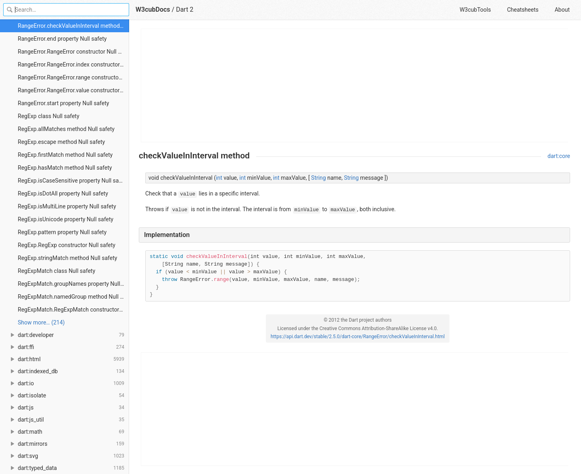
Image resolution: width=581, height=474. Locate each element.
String (318, 178)
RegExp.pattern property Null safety (62, 232)
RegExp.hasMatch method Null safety (65, 167)
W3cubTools (475, 9)
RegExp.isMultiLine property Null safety (67, 206)
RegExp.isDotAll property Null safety (63, 193)
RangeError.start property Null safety (63, 103)
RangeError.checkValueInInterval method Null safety (73, 26)
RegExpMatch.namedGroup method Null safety (73, 296)
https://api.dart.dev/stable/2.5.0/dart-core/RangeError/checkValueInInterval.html (358, 336)
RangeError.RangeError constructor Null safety (73, 51)
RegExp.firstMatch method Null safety (65, 155)
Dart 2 (184, 9)
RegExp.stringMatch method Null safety (67, 258)
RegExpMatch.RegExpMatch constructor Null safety (73, 309)
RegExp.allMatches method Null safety (66, 129)
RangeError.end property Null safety (62, 38)
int (219, 178)
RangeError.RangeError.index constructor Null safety (73, 64)
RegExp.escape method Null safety (61, 142)
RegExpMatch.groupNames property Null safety (73, 284)
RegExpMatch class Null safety (56, 271)
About (562, 9)
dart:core (559, 156)
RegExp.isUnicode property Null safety (65, 219)
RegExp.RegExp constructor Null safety (66, 245)
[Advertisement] (354, 85)
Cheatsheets (523, 9)
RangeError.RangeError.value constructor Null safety (73, 90)
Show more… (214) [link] (41, 322)
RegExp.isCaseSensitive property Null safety (73, 180)
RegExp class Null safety (48, 116)
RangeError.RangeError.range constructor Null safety (73, 77)
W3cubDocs (153, 9)
